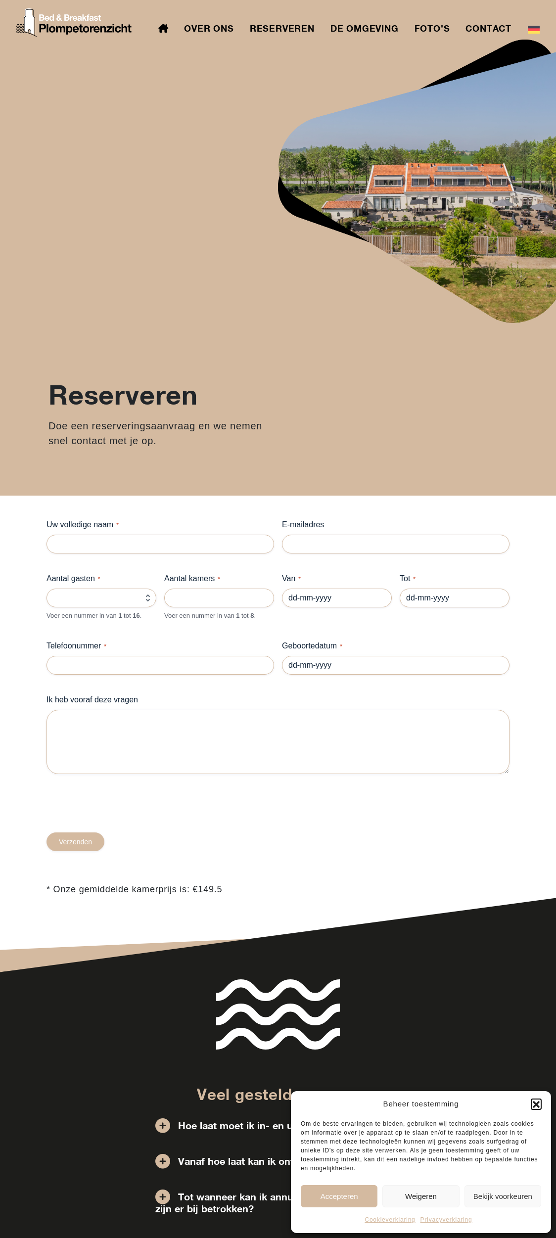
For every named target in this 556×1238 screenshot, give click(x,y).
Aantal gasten (73, 579)
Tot (408, 579)
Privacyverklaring (446, 1219)
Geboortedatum (312, 646)
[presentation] (121, 813)
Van (291, 579)
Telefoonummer (76, 646)
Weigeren (421, 1196)
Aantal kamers (192, 579)
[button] (536, 1104)
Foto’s (432, 28)
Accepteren (339, 1196)
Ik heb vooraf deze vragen (92, 699)
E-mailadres (303, 524)
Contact (488, 28)
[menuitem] (534, 29)
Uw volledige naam (82, 525)
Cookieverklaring (390, 1219)
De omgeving (364, 28)
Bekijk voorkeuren (502, 1196)
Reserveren (282, 28)
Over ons (208, 28)
